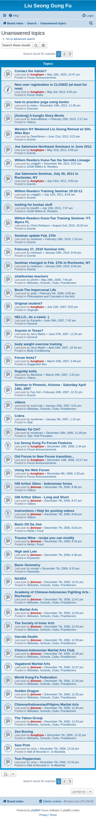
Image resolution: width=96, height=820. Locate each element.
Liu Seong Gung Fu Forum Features (43, 443)
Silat (30, 422)
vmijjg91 (35, 163)
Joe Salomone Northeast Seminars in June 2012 (53, 146)
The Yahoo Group (29, 718)
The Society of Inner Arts (35, 623)
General (32, 323)
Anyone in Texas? (29, 330)
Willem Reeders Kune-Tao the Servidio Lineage (52, 160)
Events (31, 139)
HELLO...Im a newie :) (32, 317)
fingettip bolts (26, 371)
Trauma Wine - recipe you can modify (44, 538)
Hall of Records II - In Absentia (46, 751)
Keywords (33, 557)
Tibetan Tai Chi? (27, 429)
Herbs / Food (35, 530)
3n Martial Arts (26, 609)
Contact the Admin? (31, 71)
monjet (34, 568)
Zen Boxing (24, 731)
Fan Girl (35, 392)
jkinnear (35, 487)
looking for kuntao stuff (33, 205)
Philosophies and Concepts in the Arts (50, 296)
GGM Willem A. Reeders (42, 166)
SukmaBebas (38, 119)
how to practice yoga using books (42, 102)
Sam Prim (22, 745)
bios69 (34, 208)
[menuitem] (13, 16)
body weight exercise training (38, 344)
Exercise (32, 108)
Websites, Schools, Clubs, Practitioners (51, 282)
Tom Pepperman (28, 759)
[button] (70, 54)
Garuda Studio (26, 637)
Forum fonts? (25, 358)
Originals (32, 309)
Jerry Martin (37, 334)
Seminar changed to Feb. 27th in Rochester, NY (52, 263)
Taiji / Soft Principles (39, 435)
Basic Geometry (27, 565)
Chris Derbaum (39, 225)
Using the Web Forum (32, 470)
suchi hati (36, 405)
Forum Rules (35, 94)
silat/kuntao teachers (31, 276)
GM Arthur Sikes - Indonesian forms (43, 483)
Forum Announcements (41, 77)
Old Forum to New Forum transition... (44, 456)
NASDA (21, 578)
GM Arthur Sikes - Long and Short (42, 497)
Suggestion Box (37, 364)
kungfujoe (37, 74)
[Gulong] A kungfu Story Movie (39, 115)
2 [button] (64, 54)
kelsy (33, 105)
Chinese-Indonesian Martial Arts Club (44, 650)
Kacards (35, 320)
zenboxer (36, 239)
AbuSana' (36, 374)
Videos (31, 122)
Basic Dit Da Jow (28, 524)
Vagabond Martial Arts (32, 664)
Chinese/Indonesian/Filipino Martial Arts (47, 704)
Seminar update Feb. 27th (35, 236)
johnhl (34, 279)
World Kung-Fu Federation (36, 677)
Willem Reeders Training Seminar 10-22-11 (48, 191)
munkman (36, 419)
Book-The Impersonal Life (35, 290)
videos (20, 402)
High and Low (26, 551)
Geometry (33, 571)
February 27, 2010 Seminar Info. (40, 249)
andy (33, 293)
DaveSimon (37, 136)
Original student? (28, 303)
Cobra (19, 416)
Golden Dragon (27, 691)
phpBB (35, 810)
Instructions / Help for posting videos (44, 511)
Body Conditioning (38, 350)
